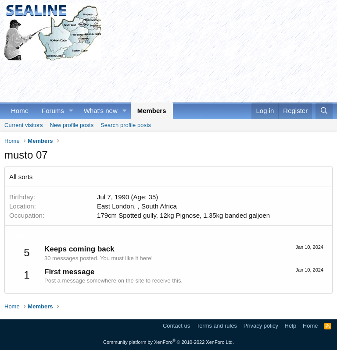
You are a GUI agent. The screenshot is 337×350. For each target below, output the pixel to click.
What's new (101, 110)
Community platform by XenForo (168, 342)
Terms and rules (217, 325)
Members (151, 110)
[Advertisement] (164, 80)
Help (291, 325)
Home (20, 110)
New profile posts (71, 125)
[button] (71, 111)
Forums (53, 110)
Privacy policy (261, 325)
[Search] (324, 111)
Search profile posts (125, 125)
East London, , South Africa (137, 206)
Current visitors (23, 125)
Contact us (176, 325)
